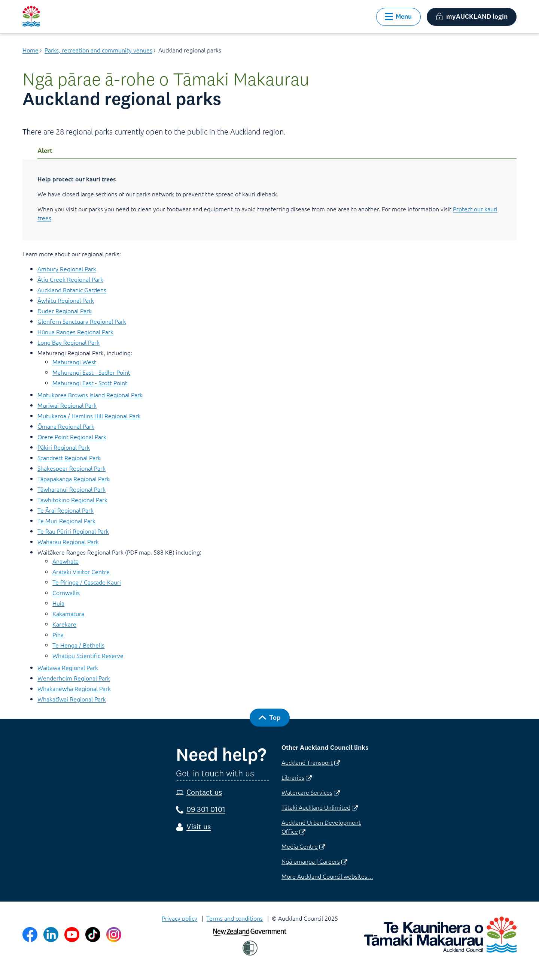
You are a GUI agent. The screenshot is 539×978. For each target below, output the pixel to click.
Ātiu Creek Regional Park (70, 279)
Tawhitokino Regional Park (72, 499)
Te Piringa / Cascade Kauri (86, 582)
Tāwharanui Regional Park (71, 489)
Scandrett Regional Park (69, 457)
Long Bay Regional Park (68, 342)
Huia (58, 603)
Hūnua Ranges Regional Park (75, 331)
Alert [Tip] (44, 150)
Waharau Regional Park (68, 541)
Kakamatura (68, 613)
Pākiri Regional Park (63, 447)
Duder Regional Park (64, 311)
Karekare (64, 624)
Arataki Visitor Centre (81, 571)
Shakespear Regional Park (71, 468)
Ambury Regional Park (66, 269)
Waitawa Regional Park (67, 667)
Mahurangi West (74, 361)
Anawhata (65, 561)
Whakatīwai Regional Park (71, 699)
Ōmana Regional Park (65, 426)
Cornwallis (66, 592)
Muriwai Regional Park (67, 405)
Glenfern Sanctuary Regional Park (81, 321)
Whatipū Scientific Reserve (88, 655)
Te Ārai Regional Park (65, 510)
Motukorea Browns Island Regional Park (90, 394)
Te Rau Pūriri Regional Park (73, 531)
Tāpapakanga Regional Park (73, 478)
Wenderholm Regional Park (73, 678)
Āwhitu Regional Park (65, 300)
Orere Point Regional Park (71, 436)
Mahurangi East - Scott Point (89, 382)
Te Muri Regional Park (66, 520)
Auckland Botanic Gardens (71, 290)
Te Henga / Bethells (78, 645)
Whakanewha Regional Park (74, 688)
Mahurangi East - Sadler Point (91, 372)
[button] (398, 17)
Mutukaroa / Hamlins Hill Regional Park (89, 415)
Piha (58, 634)
